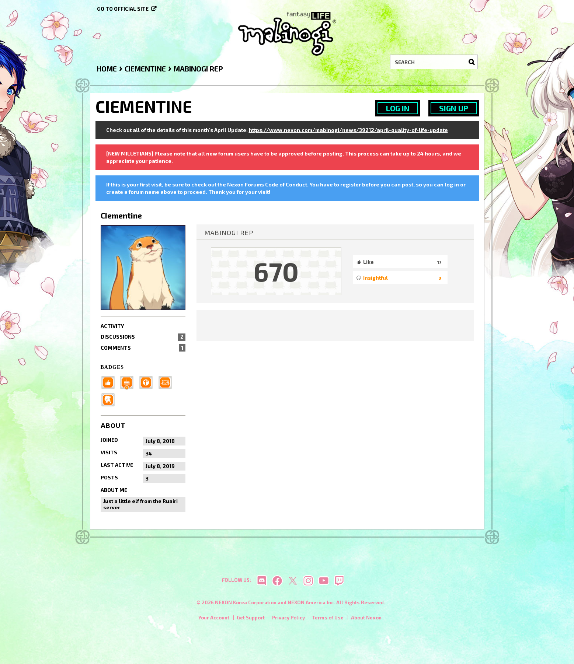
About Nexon (366, 619)
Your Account (213, 619)
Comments (143, 348)
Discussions (143, 336)
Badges (112, 367)
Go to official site (123, 9)
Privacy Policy (288, 619)
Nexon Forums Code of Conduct (267, 184)
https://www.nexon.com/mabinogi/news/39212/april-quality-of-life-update (348, 130)
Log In (398, 108)
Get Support (251, 619)
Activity (112, 326)
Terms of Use (328, 619)
